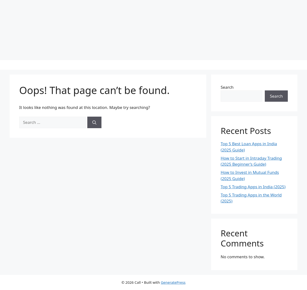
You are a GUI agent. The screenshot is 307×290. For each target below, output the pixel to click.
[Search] (94, 122)
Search (227, 87)
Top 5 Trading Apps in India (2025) (253, 186)
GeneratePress (173, 282)
